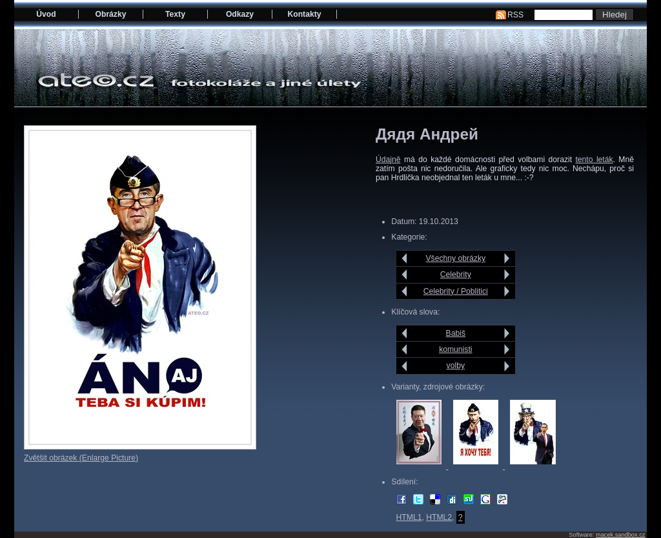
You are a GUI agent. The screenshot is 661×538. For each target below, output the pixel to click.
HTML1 (409, 517)
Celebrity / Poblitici (455, 291)
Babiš (455, 333)
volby (456, 365)
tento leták (594, 159)
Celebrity (455, 274)
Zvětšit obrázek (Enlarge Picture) (81, 457)
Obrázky (111, 14)
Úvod (46, 14)
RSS (515, 14)
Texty (175, 14)
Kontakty (304, 14)
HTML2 (439, 517)
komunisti (455, 349)
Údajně (388, 159)
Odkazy (240, 14)
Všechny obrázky (456, 258)
